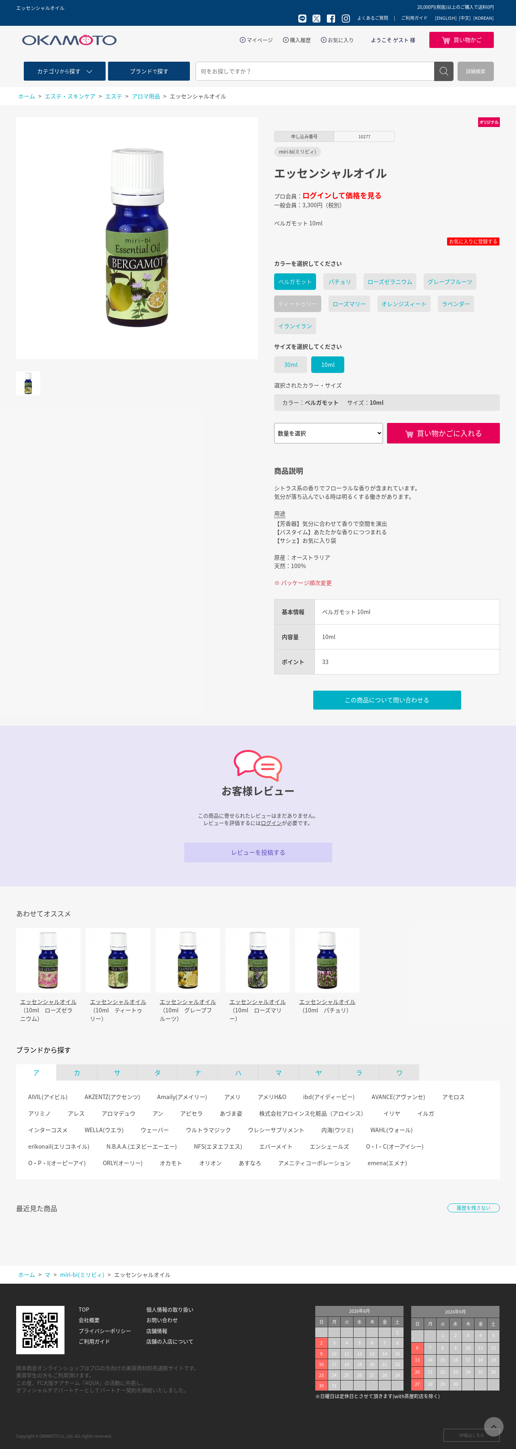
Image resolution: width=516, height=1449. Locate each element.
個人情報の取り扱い (170, 1309)
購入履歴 (300, 40)
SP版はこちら (471, 1435)
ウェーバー (155, 1130)
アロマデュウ (118, 1113)
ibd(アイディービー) (329, 1097)
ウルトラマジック (208, 1130)
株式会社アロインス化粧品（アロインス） (312, 1113)
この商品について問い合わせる (387, 699)
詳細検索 (475, 71)
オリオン (210, 1163)
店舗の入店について (170, 1341)
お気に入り (341, 40)
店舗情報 (156, 1330)
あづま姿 (231, 1113)
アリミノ (39, 1113)
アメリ (232, 1097)
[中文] (465, 18)
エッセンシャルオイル (48, 1001)
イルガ (425, 1113)
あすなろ (250, 1163)
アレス (76, 1113)
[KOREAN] (483, 18)
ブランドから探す (43, 1050)
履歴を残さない (474, 1208)
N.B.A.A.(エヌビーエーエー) (141, 1146)
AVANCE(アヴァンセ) (398, 1097)
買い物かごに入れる (449, 433)
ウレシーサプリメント (276, 1130)
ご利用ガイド (414, 18)
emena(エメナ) (387, 1163)
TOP (84, 1309)
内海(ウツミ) (337, 1130)
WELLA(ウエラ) (104, 1130)
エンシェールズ (329, 1146)
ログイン (271, 823)
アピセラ (191, 1113)
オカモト (171, 1163)
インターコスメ (48, 1130)
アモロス (453, 1097)
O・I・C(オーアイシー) (395, 1146)
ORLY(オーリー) (123, 1163)
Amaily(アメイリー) (182, 1097)
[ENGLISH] (446, 18)
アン (157, 1113)
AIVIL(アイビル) (48, 1097)
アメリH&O (272, 1097)
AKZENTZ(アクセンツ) (112, 1097)
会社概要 (89, 1320)
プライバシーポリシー (105, 1330)
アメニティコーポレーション (314, 1163)
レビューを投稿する (258, 852)
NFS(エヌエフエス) (218, 1146)
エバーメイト (276, 1146)
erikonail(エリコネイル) (58, 1146)
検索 (444, 71)
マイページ (260, 40)
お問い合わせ (162, 1320)
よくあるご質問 (372, 18)
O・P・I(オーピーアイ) (57, 1163)
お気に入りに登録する (473, 241)
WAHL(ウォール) (391, 1130)
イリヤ (391, 1113)
